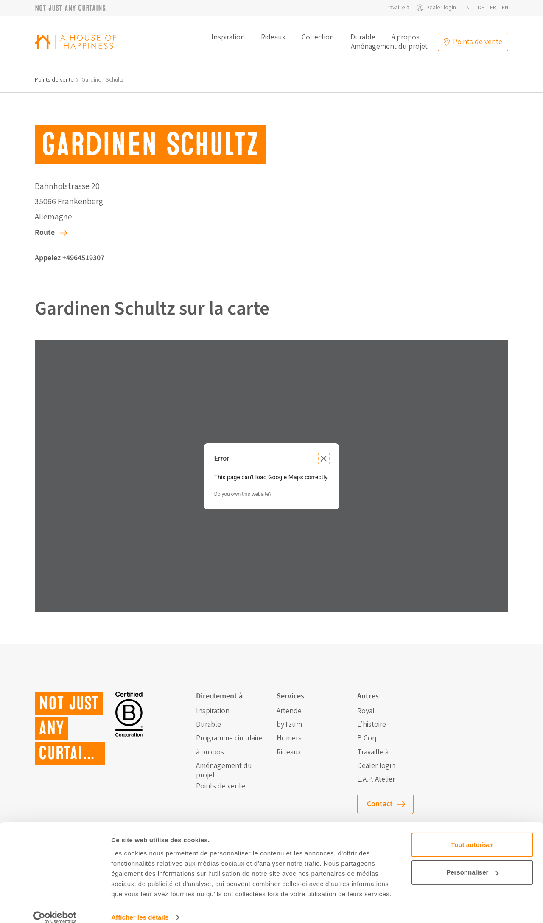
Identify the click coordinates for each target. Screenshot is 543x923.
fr (493, 7)
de (481, 7)
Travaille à (397, 7)
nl (469, 7)
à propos (406, 37)
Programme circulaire (229, 738)
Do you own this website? (243, 494)
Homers (289, 738)
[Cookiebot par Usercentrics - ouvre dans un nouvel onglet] (55, 906)
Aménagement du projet (389, 46)
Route (45, 232)
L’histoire (371, 724)
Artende (289, 711)
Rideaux (273, 37)
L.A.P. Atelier (376, 779)
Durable (362, 37)
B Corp (368, 738)
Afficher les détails (139, 906)
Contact (380, 804)
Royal (366, 711)
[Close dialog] (324, 458)
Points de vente (54, 80)
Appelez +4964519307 (69, 258)
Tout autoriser (472, 833)
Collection (318, 37)
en (505, 7)
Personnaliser (472, 861)
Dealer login (440, 7)
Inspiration (228, 37)
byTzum (289, 724)
